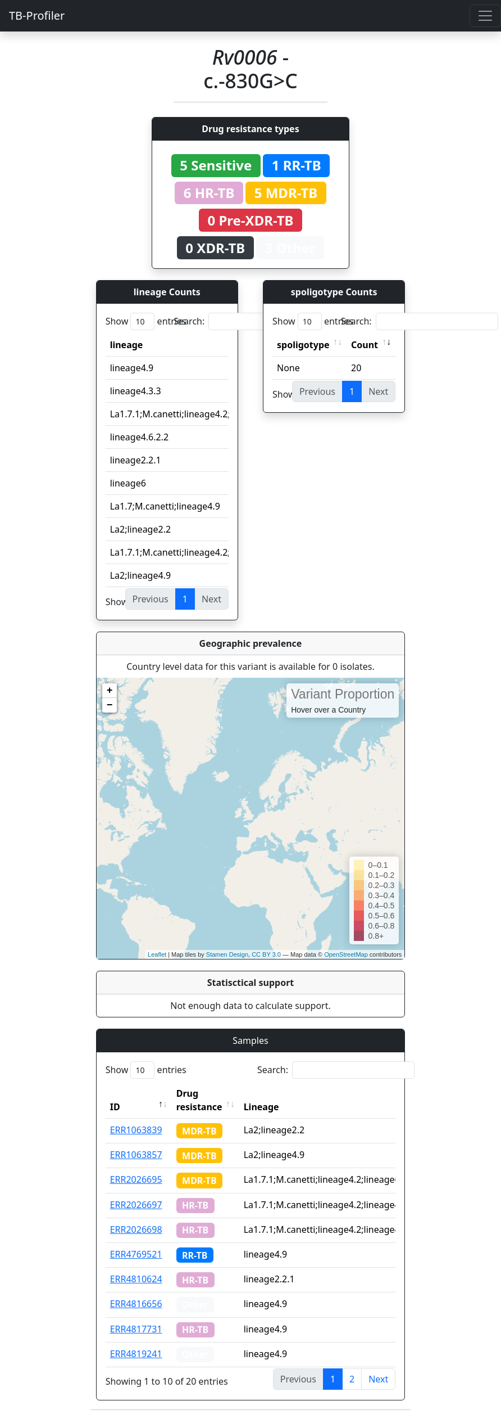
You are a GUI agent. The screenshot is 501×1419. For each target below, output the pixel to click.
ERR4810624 (136, 1279)
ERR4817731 (136, 1329)
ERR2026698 (136, 1229)
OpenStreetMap (346, 954)
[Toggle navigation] (485, 15)
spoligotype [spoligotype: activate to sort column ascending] (303, 345)
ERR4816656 (136, 1304)
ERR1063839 (136, 1130)
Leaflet (157, 954)
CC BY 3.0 (266, 954)
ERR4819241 (136, 1354)
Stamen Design (227, 954)
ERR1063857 (136, 1154)
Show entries (146, 321)
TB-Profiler (37, 15)
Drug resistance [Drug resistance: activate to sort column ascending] (199, 1100)
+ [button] (110, 690)
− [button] (110, 705)
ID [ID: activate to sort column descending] (115, 1107)
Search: (252, 321)
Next (378, 1379)
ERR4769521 (136, 1254)
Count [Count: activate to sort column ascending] (364, 345)
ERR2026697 (136, 1205)
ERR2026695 (136, 1179)
